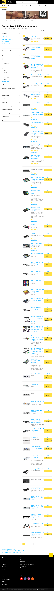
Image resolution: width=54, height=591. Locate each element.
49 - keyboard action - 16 (37, 450)
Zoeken (36, 2)
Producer (4, 6)
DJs (2, 561)
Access (4, 72)
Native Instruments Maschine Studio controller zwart (35, 156)
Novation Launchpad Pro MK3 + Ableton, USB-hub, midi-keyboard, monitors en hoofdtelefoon (37, 350)
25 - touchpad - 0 (35, 124)
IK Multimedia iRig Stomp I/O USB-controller (37, 487)
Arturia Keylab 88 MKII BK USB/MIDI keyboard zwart (37, 534)
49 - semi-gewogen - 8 (36, 76)
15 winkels (47, 361)
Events (31, 6)
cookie (34, 589)
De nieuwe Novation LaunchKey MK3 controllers (13, 550)
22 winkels (47, 310)
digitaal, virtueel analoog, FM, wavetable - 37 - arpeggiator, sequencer (37, 147)
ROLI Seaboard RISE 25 (37, 122)
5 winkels (47, 124)
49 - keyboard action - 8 (36, 51)
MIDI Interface (5, 41)
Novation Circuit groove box (37, 254)
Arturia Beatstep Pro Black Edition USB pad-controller (37, 360)
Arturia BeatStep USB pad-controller (36, 456)
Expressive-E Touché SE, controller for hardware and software (37, 133)
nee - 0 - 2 (33, 256)
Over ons (4, 9)
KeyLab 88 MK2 (35, 437)
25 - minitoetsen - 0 (35, 501)
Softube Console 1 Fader (37, 168)
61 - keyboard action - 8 (36, 60)
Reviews (27, 6)
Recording (4, 584)
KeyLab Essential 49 (36, 374)
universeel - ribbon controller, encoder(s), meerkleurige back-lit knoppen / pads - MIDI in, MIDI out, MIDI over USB (37, 198)
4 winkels (47, 146)
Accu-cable (5, 75)
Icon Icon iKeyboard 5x (36, 84)
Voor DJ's (4, 581)
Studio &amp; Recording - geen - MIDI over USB (37, 170)
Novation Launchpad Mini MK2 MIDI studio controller (37, 291)
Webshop (41, 6)
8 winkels (47, 470)
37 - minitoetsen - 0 (35, 96)
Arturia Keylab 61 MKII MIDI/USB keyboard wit (37, 411)
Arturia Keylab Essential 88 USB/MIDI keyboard (37, 113)
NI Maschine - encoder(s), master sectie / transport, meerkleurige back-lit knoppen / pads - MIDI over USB (37, 215)
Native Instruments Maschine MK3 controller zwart (37, 192)
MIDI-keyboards (6, 37)
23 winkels (47, 283)
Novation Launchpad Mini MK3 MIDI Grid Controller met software (37, 179)
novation (33, 265)
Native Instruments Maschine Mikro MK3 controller (36, 209)
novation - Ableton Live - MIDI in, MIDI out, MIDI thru (37, 355)
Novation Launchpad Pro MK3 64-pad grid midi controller (37, 65)
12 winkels (47, 48)
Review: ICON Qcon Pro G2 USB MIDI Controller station (15, 554)
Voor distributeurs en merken (27, 564)
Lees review (34, 43)
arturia (32, 375)
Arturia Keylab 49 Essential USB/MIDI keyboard (36, 47)
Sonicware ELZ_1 (35, 144)
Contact (22, 568)
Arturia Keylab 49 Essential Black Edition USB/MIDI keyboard (36, 421)
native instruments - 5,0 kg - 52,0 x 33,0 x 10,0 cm (37, 160)
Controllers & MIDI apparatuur (20, 26)
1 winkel (47, 38)
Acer (4, 79)
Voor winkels (23, 563)
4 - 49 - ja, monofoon (36, 432)
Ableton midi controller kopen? (9, 549)
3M (3, 61)
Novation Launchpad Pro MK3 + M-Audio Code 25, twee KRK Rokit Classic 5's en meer (37, 329)
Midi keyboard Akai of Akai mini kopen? (11, 552)
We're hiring (23, 566)
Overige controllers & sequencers (10, 43)
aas (3, 68)
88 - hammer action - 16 (36, 439)
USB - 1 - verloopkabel (36, 526)
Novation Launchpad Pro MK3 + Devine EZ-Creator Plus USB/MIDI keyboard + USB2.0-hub (37, 338)
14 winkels (47, 95)
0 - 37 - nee (33, 519)
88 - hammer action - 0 (36, 470)
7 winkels (47, 516)
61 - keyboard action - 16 (36, 413)
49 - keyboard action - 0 (36, 85)
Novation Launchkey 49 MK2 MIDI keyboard (37, 272)
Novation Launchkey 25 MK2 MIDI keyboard (37, 299)
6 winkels (47, 104)
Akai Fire (33, 224)
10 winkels (47, 431)
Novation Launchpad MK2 (36, 281)
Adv (24, 45)
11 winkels (47, 57)
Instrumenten (14, 6)
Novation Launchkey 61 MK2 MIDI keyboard (37, 263)
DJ (8, 6)
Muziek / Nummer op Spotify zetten (10, 586)
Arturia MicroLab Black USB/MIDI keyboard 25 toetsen (37, 507)
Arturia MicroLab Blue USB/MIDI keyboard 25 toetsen (37, 497)
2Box (4, 59)
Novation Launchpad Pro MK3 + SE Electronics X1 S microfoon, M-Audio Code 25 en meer (37, 319)
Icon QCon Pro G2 (35, 36)
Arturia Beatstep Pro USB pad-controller (37, 383)
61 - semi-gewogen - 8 (36, 311)
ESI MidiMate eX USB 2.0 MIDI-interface (37, 524)
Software (4, 583)
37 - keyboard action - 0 (36, 404)
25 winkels (47, 255)
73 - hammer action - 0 (36, 106)
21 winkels (47, 319)
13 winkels (47, 385)
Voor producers (5, 578)
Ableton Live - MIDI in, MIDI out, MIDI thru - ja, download (36, 70)
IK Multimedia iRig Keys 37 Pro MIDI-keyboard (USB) (37, 516)
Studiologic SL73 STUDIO (35, 103)
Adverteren (22, 561)
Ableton (4, 70)
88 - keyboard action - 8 (36, 116)
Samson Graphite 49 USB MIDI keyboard (37, 429)
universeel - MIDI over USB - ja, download (37, 137)
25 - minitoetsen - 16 (36, 246)
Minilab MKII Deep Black (37, 478)
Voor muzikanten (6, 579)
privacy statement (41, 589)
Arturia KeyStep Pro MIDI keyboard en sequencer (37, 402)
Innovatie (21, 6)
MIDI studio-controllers (7, 39)
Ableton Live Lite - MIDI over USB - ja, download (36, 183)
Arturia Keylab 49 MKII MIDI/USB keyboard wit (37, 447)
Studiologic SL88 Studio (37, 469)
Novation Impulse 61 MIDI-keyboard (36, 308)
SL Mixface (33, 234)
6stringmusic (6, 63)
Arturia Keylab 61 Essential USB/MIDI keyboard (36, 56)
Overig (36, 6)
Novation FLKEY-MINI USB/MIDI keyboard (36, 244)
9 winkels (47, 448)
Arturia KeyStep (35, 392)
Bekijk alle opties (5, 81)
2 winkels (47, 66)
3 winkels (47, 157)
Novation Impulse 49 (36, 75)
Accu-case (5, 77)
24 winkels (47, 265)
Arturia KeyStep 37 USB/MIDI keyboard (36, 93)
